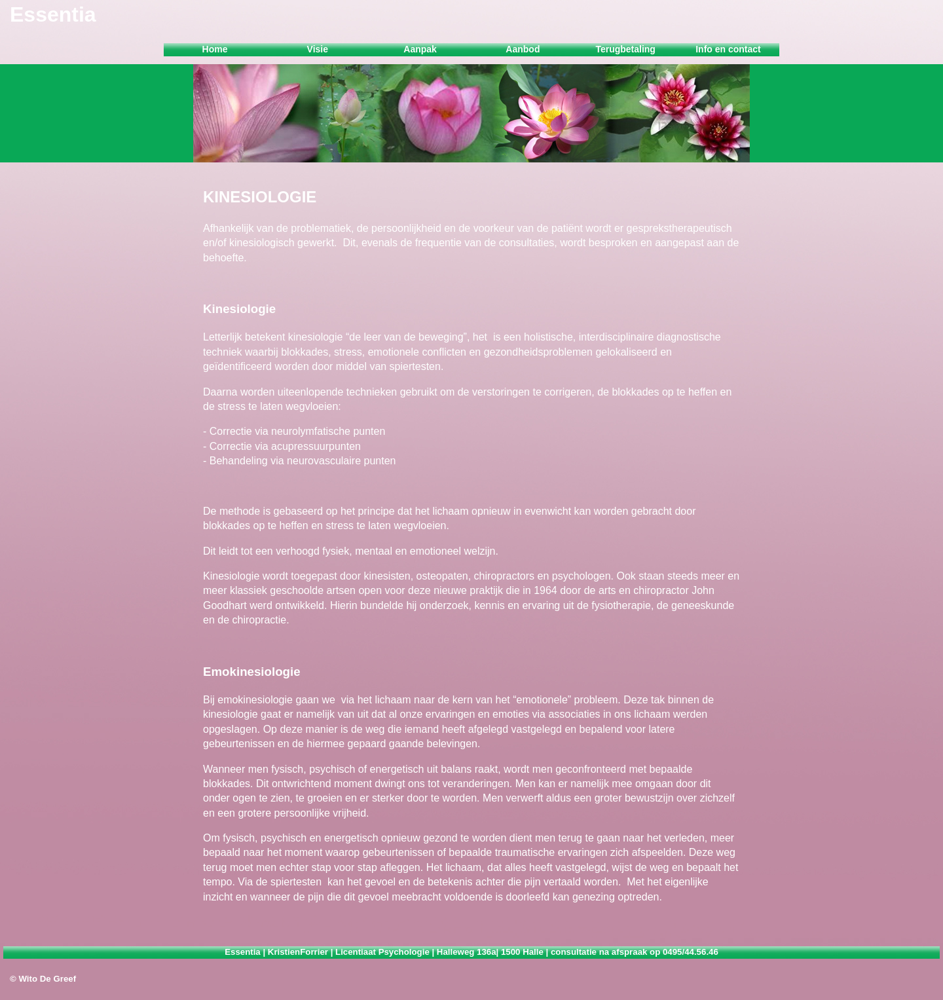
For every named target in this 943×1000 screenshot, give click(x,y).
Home (215, 49)
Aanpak (420, 49)
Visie (317, 49)
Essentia (53, 14)
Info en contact (728, 49)
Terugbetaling (625, 49)
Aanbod (523, 49)
